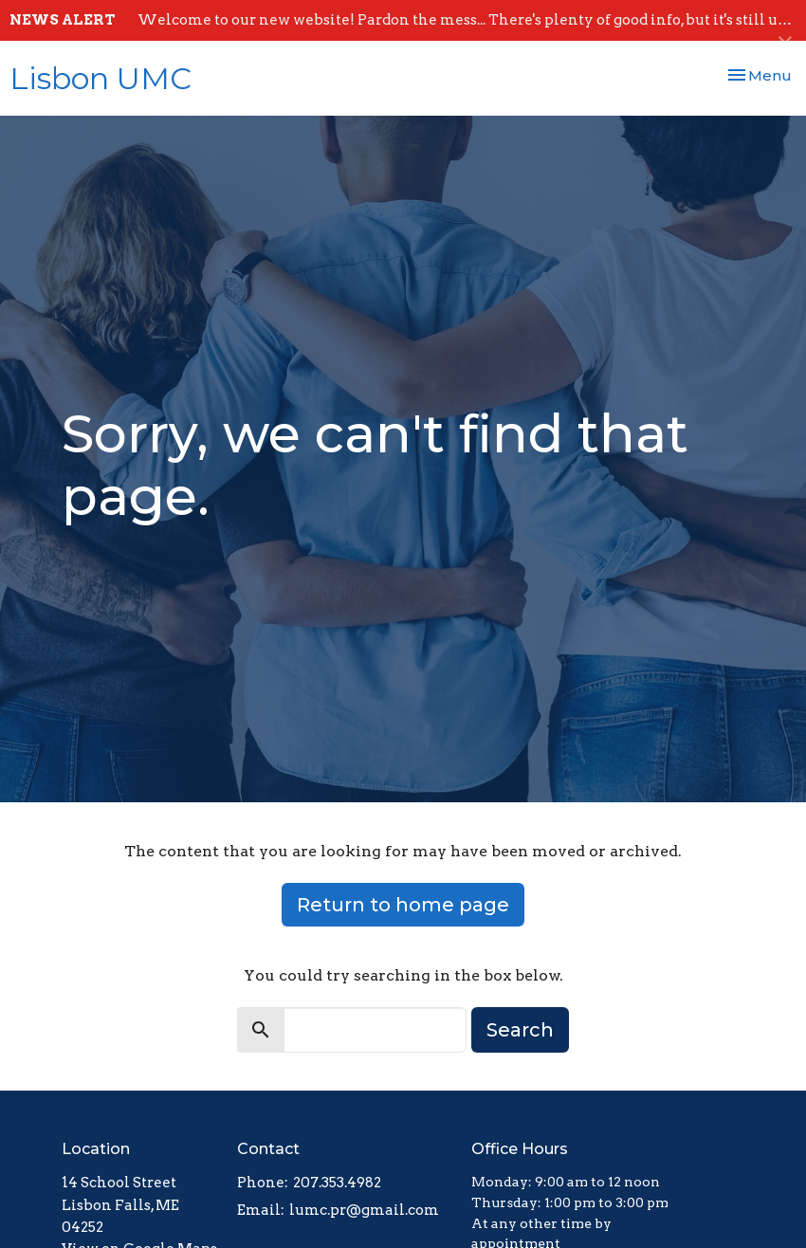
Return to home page (403, 904)
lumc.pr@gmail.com (364, 1210)
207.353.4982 (337, 1182)
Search (520, 1030)
